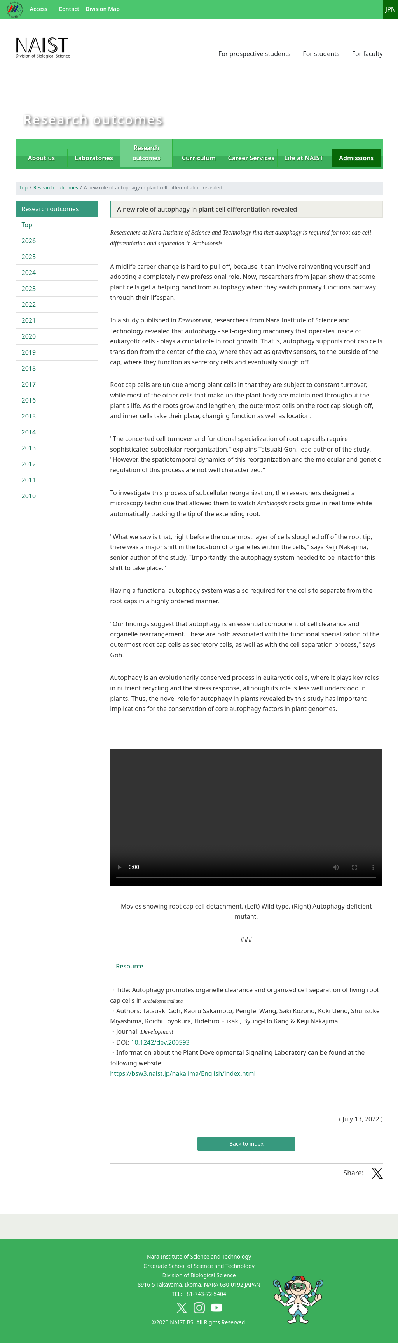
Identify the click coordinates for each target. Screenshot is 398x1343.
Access (38, 8)
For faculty (367, 53)
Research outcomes (55, 187)
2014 (29, 432)
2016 (29, 400)
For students (321, 53)
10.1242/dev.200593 (160, 1042)
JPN (391, 9)
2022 (29, 304)
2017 (29, 384)
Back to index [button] (246, 1143)
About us (41, 158)
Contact (69, 8)
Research (146, 153)
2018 (29, 368)
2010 (29, 496)
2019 (29, 352)
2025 (29, 256)
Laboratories (94, 158)
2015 (29, 416)
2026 (29, 240)
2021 (29, 320)
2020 (29, 336)
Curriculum (199, 158)
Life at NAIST (303, 158)
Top (23, 187)
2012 (29, 464)
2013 (29, 448)
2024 (29, 272)
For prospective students (254, 53)
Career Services (251, 158)
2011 (29, 480)
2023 (29, 288)
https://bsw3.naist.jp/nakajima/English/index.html (182, 1073)
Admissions (356, 158)
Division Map (103, 8)
